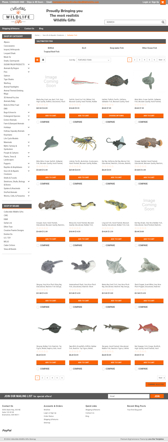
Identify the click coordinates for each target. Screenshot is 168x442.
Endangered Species (12, 116)
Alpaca (6, 42)
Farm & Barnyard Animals (14, 123)
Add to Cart (50, 116)
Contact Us (29, 28)
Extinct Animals (10, 120)
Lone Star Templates (156, 439)
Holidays (7, 127)
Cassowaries (9, 46)
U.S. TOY (7, 238)
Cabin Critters (9, 245)
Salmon (7, 75)
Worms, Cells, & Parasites (14, 196)
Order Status (49, 416)
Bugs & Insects (10, 112)
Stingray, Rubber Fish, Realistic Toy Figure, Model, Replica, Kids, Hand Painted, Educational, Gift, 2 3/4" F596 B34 (50, 347)
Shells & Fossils (10, 178)
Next (162, 59)
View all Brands (10, 249)
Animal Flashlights (11, 87)
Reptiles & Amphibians (13, 167)
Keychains (8, 135)
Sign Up (155, 2)
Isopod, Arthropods (12, 49)
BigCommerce (133, 439)
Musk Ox (7, 57)
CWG (6, 215)
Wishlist (47, 410)
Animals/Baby (9, 101)
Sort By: (72, 60)
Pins (5, 72)
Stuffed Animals (10, 192)
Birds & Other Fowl (11, 105)
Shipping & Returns (10, 28)
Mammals (8, 142)
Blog (41, 28)
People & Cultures (11, 153)
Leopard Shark (10, 53)
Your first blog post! (134, 410)
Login (145, 2)
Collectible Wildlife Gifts (13, 212)
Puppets (7, 163)
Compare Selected (156, 384)
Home (37, 35)
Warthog (7, 83)
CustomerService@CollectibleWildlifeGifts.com (76, 2)
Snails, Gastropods (11, 61)
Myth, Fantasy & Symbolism (10, 147)
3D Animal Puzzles (11, 97)
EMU (5, 108)
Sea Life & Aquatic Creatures (11, 172)
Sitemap (47, 423)
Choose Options (116, 116)
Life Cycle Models (11, 138)
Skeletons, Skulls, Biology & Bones (14, 183)
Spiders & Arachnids (12, 188)
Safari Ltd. (8, 223)
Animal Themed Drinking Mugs (13, 92)
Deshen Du (8, 234)
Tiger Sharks (9, 79)
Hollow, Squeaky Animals (14, 131)
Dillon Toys (8, 226)
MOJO (6, 241)
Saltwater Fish (72, 35)
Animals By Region (11, 68)
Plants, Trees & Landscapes (10, 158)
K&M (6, 219)
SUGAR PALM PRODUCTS (14, 64)
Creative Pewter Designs (14, 230)
